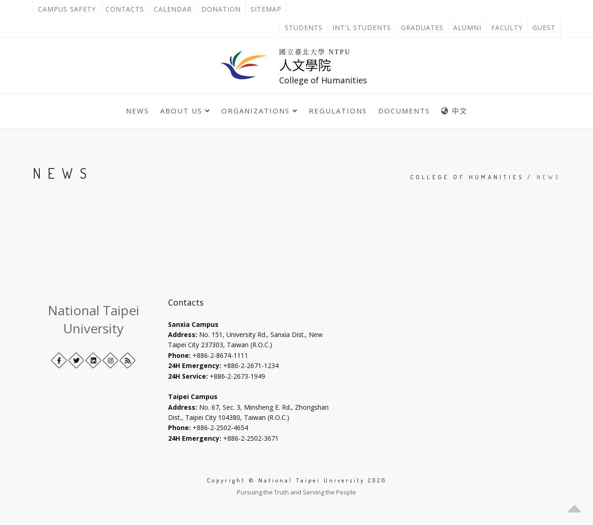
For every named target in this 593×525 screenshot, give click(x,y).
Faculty (507, 27)
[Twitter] (76, 360)
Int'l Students (361, 27)
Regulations (338, 110)
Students (304, 27)
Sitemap (265, 9)
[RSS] (127, 360)
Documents (404, 110)
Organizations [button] (259, 110)
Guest (544, 27)
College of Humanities (467, 177)
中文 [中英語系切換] (454, 110)
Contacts (127, 9)
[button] (574, 506)
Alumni (467, 27)
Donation (223, 9)
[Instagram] (110, 360)
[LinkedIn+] (93, 360)
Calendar (173, 9)
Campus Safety (67, 9)
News (137, 110)
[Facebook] (59, 360)
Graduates (424, 28)
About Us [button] (185, 110)
